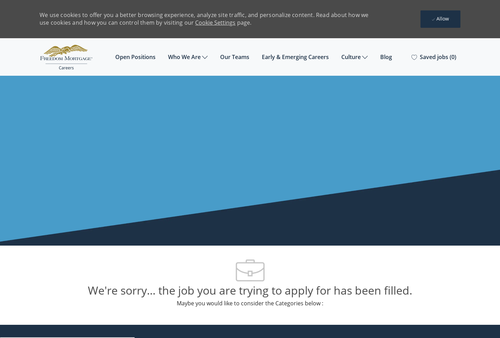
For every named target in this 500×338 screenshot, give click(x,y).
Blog (386, 57)
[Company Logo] (74, 57)
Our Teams (234, 57)
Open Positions (135, 57)
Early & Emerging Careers (295, 57)
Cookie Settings (215, 22)
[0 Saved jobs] (433, 57)
